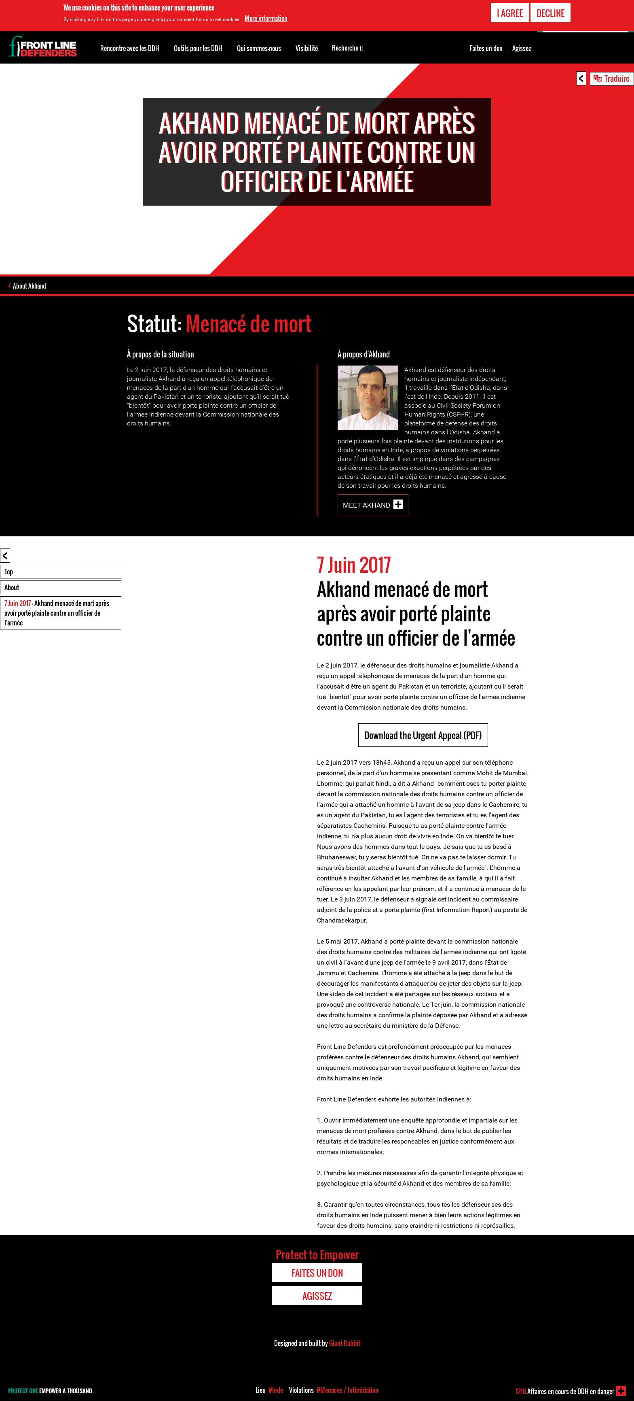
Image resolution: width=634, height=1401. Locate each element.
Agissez (521, 48)
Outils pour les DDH (198, 48)
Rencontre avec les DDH (129, 48)
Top (8, 571)
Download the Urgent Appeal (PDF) (423, 735)
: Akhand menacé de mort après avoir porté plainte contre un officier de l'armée (56, 612)
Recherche (347, 47)
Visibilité (307, 48)
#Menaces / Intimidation (347, 1390)
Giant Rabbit (344, 1343)
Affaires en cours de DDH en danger (565, 1391)
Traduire (617, 78)
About (11, 587)
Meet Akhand (366, 505)
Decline (550, 11)
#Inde (275, 1390)
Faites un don (486, 48)
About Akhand (29, 285)
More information (266, 17)
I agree (510, 11)
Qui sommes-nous (259, 48)
